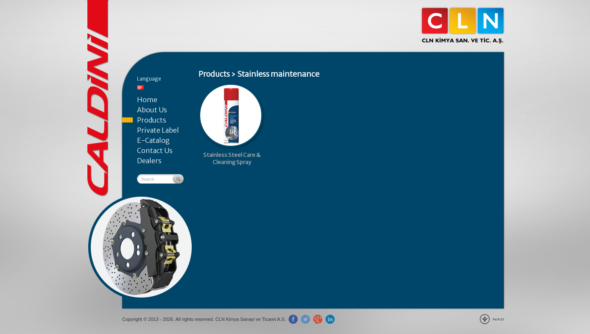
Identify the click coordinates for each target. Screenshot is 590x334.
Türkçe (140, 87)
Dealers (149, 160)
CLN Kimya (462, 25)
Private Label (158, 130)
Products (151, 120)
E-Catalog (153, 140)
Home (147, 99)
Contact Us (155, 150)
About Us (152, 110)
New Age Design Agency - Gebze (492, 319)
